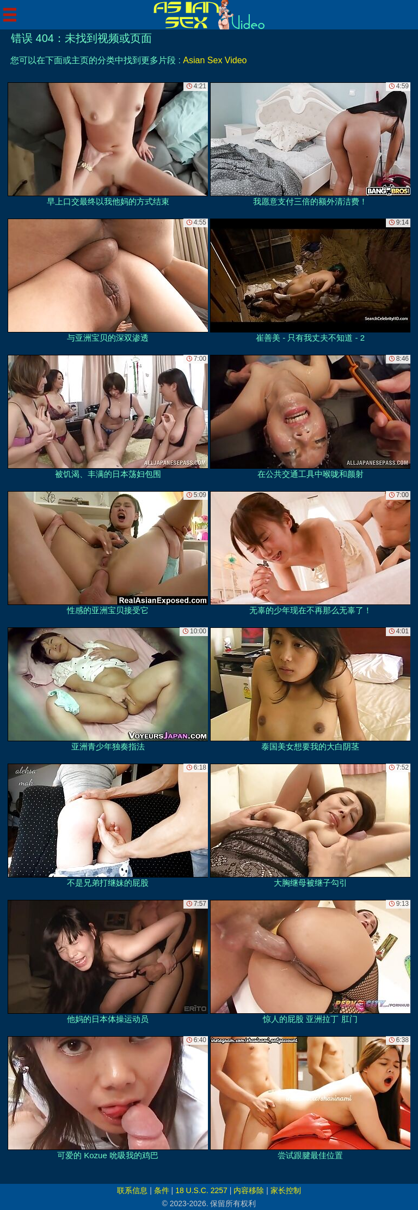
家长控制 (286, 1190)
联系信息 (132, 1190)
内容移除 (248, 1190)
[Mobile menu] (10, 14)
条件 (161, 1190)
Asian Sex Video (215, 60)
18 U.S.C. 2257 (201, 1190)
